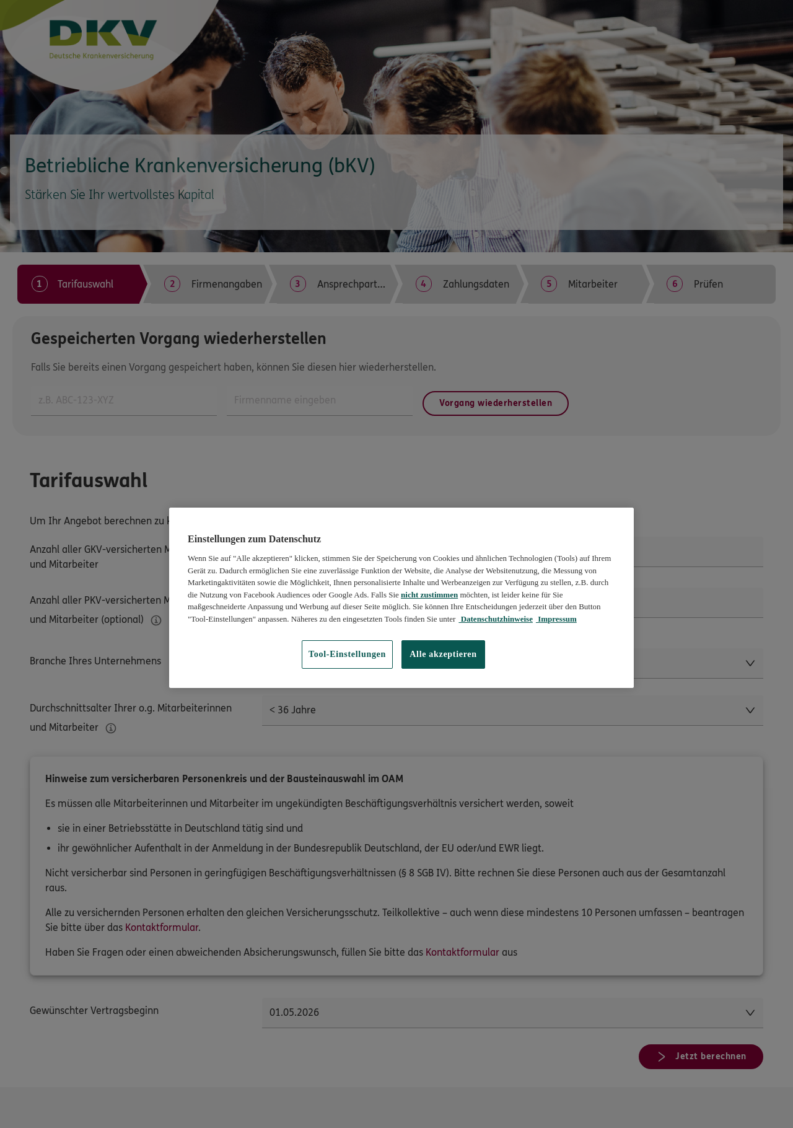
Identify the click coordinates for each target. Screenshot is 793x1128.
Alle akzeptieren (443, 654)
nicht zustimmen (429, 594)
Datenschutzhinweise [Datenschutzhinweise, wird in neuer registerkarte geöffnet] (495, 618)
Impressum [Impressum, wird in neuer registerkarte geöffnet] (556, 618)
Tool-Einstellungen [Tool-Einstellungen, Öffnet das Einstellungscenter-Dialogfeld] (347, 654)
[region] (401, 598)
